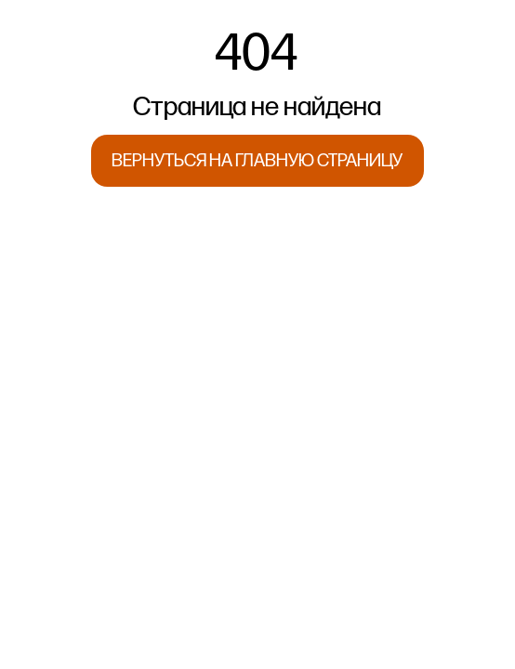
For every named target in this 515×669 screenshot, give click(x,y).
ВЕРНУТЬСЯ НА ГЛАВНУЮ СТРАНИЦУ (257, 161)
